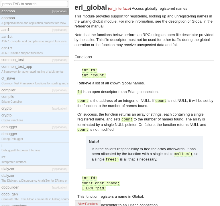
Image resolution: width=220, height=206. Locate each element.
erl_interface (119, 8)
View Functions (88, 203)
